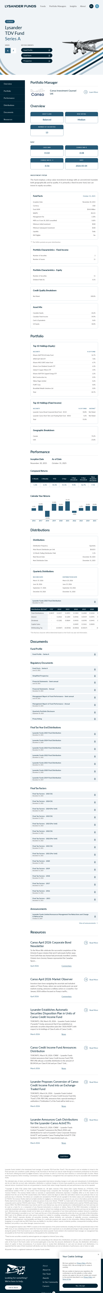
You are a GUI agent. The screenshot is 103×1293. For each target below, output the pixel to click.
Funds (43, 6)
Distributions (9, 105)
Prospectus (36, 61)
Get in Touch (13, 1287)
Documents (8, 112)
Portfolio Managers (57, 6)
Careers (46, 1286)
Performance (9, 98)
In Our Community (50, 1282)
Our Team (47, 1273)
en (91, 6)
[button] (97, 6)
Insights (73, 6)
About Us (46, 1269)
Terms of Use (67, 1279)
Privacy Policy (81, 1263)
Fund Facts (36, 55)
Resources (8, 119)
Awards (46, 1278)
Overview (8, 83)
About (83, 6)
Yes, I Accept (80, 1285)
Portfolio (7, 91)
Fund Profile (36, 50)
